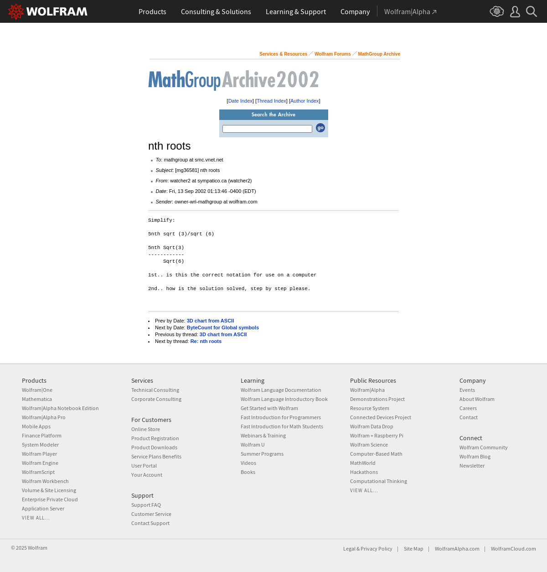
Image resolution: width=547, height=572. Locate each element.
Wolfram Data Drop (371, 426)
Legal (349, 548)
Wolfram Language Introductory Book (284, 398)
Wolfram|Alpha (367, 389)
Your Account (146, 474)
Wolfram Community (483, 447)
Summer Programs (262, 453)
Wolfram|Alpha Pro (44, 417)
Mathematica (37, 398)
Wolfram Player (39, 453)
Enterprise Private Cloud (50, 499)
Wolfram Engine (40, 462)
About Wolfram (477, 398)
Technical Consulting (155, 389)
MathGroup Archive (379, 54)
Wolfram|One (37, 389)
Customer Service (151, 513)
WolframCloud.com (513, 548)
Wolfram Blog (474, 456)
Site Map (413, 548)
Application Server (43, 508)
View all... (36, 518)
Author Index (304, 101)
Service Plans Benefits (156, 456)
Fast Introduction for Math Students (282, 426)
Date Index (240, 101)
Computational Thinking (378, 481)
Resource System (369, 408)
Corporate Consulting (156, 398)
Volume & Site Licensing (49, 490)
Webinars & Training (263, 435)
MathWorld (363, 462)
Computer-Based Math (376, 453)
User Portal (144, 465)
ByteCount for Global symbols (223, 327)
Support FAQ (146, 504)
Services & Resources (283, 54)
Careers (468, 408)
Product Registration (155, 438)
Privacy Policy (376, 548)
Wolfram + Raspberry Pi (376, 435)
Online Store (145, 429)
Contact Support (150, 523)
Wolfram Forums (333, 54)
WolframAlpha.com (457, 548)
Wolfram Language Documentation (281, 389)
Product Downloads (154, 447)
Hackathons (364, 471)
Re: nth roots (206, 341)
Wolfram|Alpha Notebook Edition (60, 408)
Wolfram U (253, 444)
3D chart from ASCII (210, 320)
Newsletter (472, 465)
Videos (248, 462)
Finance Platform (42, 435)
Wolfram (37, 547)
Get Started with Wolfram (269, 408)
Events (467, 389)
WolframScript (38, 471)
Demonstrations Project (377, 398)
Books (248, 471)
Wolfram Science (369, 444)
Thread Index (271, 101)
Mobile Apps (36, 426)
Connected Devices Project (380, 417)
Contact (468, 417)
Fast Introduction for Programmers (281, 417)
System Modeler (40, 444)
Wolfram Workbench (45, 481)
